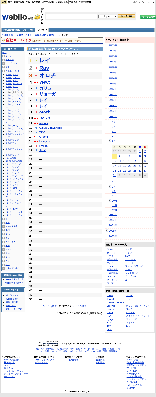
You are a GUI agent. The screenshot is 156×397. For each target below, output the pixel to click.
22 (139, 165)
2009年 (113, 50)
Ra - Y (45, 118)
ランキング (42, 30)
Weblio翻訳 (132, 368)
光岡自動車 (112, 269)
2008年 (113, 45)
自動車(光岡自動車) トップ (14, 30)
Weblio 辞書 (7, 35)
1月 (114, 122)
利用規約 (8, 368)
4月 (114, 136)
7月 (114, 186)
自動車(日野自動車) (14, 83)
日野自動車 (112, 259)
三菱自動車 (112, 273)
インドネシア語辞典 (136, 379)
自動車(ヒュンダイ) (14, 128)
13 (129, 161)
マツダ (110, 266)
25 (119, 170)
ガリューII (131, 302)
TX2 (109, 326)
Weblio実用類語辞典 (14, 279)
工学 (8, 222)
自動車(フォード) (13, 131)
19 (124, 165)
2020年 (113, 111)
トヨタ (110, 256)
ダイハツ (111, 252)
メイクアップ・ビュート (138, 316)
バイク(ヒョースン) (14, 215)
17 (114, 165)
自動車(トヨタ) (12, 80)
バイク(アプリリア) (14, 176)
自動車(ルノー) (12, 155)
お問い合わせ (71, 359)
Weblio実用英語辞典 (14, 283)
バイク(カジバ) (12, 182)
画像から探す (41, 362)
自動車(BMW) (12, 125)
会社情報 (100, 359)
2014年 (113, 78)
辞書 (4, 2)
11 (119, 161)
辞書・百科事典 (13, 268)
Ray (44, 68)
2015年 (113, 83)
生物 (8, 253)
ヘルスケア (11, 242)
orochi (45, 112)
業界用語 (10, 59)
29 (139, 170)
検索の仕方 (9, 362)
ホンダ (110, 263)
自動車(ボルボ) (12, 140)
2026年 (113, 236)
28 (134, 170)
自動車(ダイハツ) (13, 77)
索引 (31, 30)
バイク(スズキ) (12, 167)
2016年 (113, 89)
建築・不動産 (12, 226)
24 (114, 170)
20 (129, 165)
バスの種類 (11, 158)
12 (124, 161)
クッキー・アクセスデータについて (16, 375)
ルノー (128, 280)
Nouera (110, 309)
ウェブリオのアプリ (44, 359)
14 (134, 161)
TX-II (109, 322)
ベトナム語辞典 (134, 385)
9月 (114, 196)
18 (119, 165)
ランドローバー (132, 273)
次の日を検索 (80, 306)
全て (4, 53)
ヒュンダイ (130, 259)
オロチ (47, 75)
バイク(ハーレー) (13, 200)
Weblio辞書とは (11, 359)
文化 (8, 234)
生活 (8, 238)
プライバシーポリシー (15, 371)
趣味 (8, 245)
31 (114, 175)
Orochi (43, 136)
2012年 (113, 67)
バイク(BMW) (12, 209)
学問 (8, 230)
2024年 (113, 225)
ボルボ (128, 269)
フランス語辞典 (134, 376)
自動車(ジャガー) (13, 113)
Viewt (44, 82)
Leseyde (44, 141)
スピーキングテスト (15, 309)
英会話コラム (12, 295)
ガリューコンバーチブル (138, 306)
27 (129, 170)
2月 (114, 127)
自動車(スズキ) (12, 74)
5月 (114, 140)
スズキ (110, 249)
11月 (114, 205)
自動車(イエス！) (13, 101)
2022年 (113, 214)
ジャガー (129, 249)
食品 (8, 257)
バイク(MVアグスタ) (15, 179)
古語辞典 (73, 2)
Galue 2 (111, 299)
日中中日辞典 (48, 2)
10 (114, 161)
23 (145, 165)
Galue (110, 295)
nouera (43, 123)
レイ (44, 60)
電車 (8, 67)
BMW (128, 256)
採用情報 (100, 362)
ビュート (130, 312)
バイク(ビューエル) (14, 212)
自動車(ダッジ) (12, 116)
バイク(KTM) (11, 188)
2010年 (113, 56)
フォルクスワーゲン (135, 266)
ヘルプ (151, 2)
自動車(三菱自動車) (14, 95)
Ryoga (43, 145)
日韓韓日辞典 (62, 2)
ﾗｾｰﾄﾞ (42, 150)
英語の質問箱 (12, 302)
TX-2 (42, 132)
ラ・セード (131, 319)
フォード (129, 263)
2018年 (113, 100)
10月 (114, 200)
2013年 (113, 72)
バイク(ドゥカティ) (14, 191)
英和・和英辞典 (33, 2)
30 (145, 170)
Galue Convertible (50, 127)
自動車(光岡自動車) (44, 35)
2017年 (113, 94)
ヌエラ (129, 309)
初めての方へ (139, 2)
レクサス (111, 276)
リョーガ (47, 94)
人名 (8, 261)
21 (134, 165)
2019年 (113, 105)
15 (139, 161)
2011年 (113, 61)
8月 (114, 191)
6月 (114, 182)
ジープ (110, 283)
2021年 (113, 116)
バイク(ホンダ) (12, 170)
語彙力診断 (11, 305)
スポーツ (10, 249)
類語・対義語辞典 (16, 2)
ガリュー (47, 88)
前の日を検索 (50, 306)
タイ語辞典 (132, 382)
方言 (8, 265)
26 (124, 170)
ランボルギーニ (132, 276)
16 (145, 161)
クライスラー (113, 280)
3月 (114, 131)
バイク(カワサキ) (13, 164)
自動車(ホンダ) (12, 86)
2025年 (113, 230)
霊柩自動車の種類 (14, 161)
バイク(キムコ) (12, 185)
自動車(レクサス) (13, 98)
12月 (114, 210)
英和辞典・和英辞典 (136, 365)
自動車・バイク (24, 35)
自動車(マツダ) (12, 89)
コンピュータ (12, 63)
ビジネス (10, 56)
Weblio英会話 (12, 299)
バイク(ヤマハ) (12, 173)
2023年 (113, 220)
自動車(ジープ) (12, 110)
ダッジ (128, 252)
